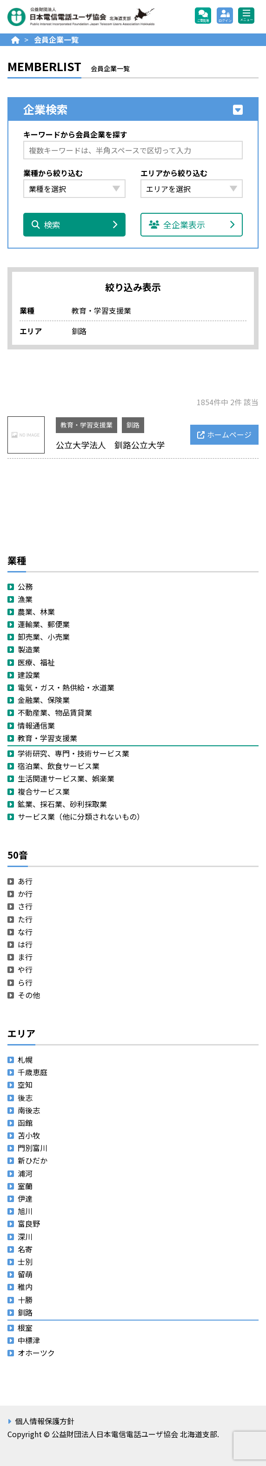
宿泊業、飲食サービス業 (59, 765)
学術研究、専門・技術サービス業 (73, 753)
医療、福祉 (36, 662)
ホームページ (229, 434)
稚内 (25, 1286)
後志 (25, 1097)
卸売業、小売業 (44, 636)
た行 (25, 919)
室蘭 (25, 1185)
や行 (25, 969)
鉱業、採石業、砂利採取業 (62, 803)
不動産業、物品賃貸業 (55, 712)
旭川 (25, 1210)
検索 (74, 224)
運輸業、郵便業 (44, 624)
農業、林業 (36, 611)
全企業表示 (191, 224)
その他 (29, 994)
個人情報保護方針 (44, 1421)
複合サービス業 (44, 791)
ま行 (25, 956)
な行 (25, 931)
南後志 (29, 1110)
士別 (25, 1261)
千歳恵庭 (32, 1072)
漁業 (25, 599)
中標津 (29, 1340)
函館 (25, 1122)
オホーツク (36, 1352)
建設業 (29, 674)
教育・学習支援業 (86, 424)
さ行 (25, 906)
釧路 (133, 424)
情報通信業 (36, 725)
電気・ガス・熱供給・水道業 (66, 687)
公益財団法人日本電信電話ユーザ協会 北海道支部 (96, 16)
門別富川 (32, 1147)
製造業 (29, 649)
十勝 (25, 1299)
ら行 (25, 982)
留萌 (25, 1274)
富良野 (29, 1223)
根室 (25, 1327)
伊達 (25, 1198)
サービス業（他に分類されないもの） (81, 816)
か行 (25, 893)
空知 (25, 1084)
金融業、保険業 (44, 699)
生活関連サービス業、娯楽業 (66, 778)
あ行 (25, 881)
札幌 (25, 1059)
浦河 (25, 1173)
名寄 (25, 1249)
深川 (25, 1236)
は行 (25, 944)
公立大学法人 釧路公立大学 (110, 445)
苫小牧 (29, 1135)
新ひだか (32, 1160)
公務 (25, 586)
